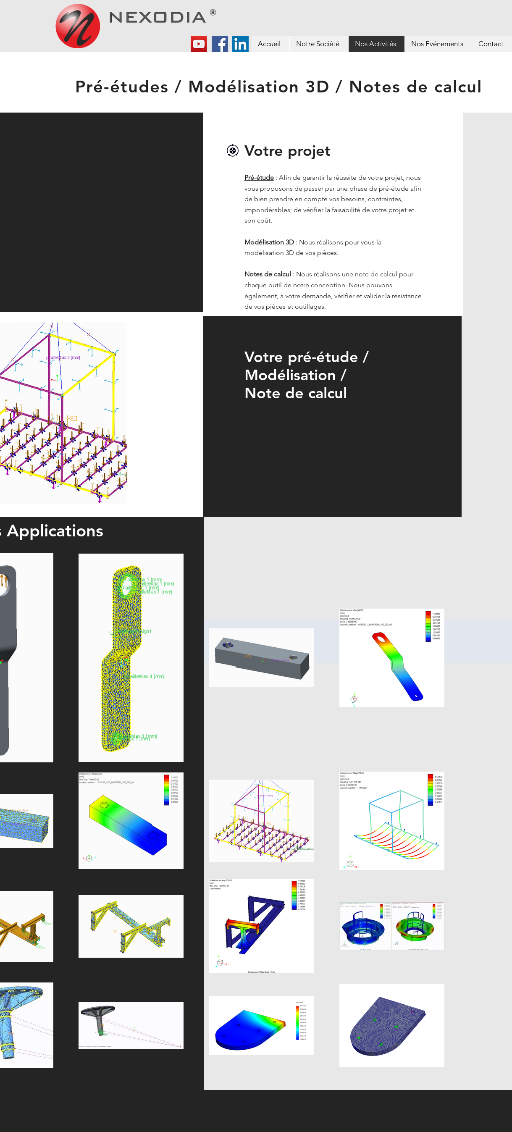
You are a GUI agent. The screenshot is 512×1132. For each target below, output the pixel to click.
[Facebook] (220, 44)
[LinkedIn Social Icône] (240, 44)
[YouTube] (199, 44)
